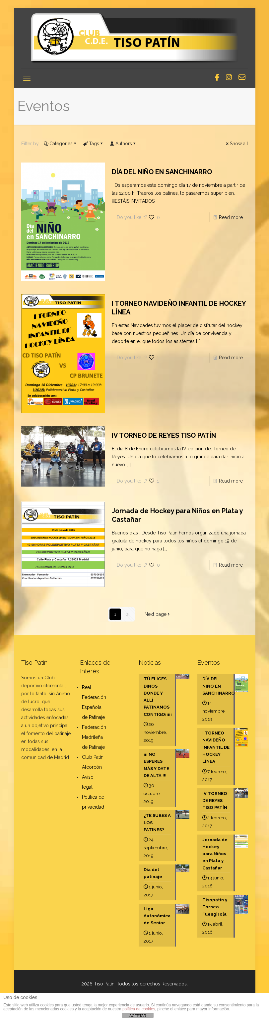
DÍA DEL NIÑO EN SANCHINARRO (162, 172)
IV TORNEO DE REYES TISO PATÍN (164, 435)
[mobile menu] (27, 78)
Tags (93, 143)
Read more (231, 217)
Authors (123, 143)
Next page (158, 614)
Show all (236, 143)
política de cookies (138, 1009)
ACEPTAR (137, 1016)
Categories (60, 143)
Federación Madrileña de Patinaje (94, 737)
